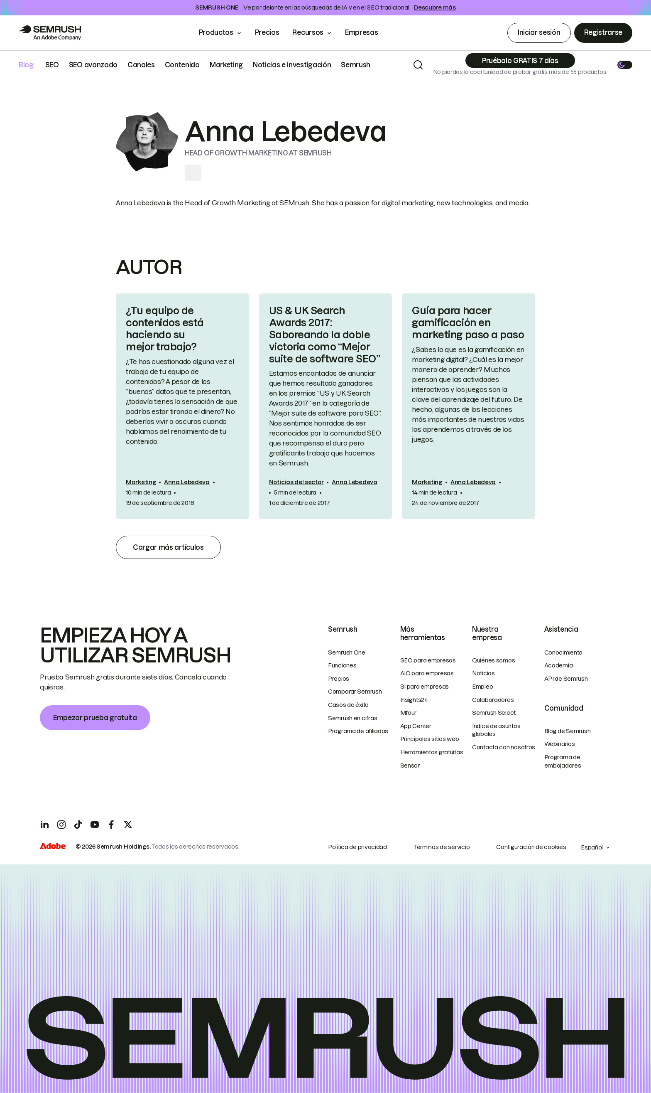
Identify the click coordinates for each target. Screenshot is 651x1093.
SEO (52, 65)
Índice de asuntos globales (496, 730)
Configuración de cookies (531, 847)
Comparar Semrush (355, 691)
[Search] (418, 65)
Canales (141, 65)
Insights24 (414, 700)
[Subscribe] (520, 60)
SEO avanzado (93, 65)
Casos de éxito (348, 705)
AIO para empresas (427, 673)
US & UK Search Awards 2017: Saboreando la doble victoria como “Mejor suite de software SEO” (324, 334)
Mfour (408, 712)
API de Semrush (566, 678)
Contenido (182, 65)
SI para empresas (424, 686)
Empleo (482, 686)
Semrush (355, 65)
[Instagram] (61, 825)
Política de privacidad (357, 847)
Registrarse (603, 32)
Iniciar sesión (539, 32)
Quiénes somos (493, 660)
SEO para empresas (428, 660)
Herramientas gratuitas (431, 752)
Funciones (342, 665)
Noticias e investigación (292, 65)
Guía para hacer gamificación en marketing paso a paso (468, 322)
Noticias (483, 673)
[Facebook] (111, 825)
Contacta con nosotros (503, 747)
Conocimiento (563, 652)
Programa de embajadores (562, 761)
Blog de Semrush (567, 731)
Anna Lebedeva (186, 482)
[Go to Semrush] (50, 32)
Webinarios (559, 744)
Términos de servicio (442, 847)
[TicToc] (78, 825)
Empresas (367, 32)
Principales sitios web (429, 739)
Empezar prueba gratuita (95, 717)
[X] (128, 825)
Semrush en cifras (352, 718)
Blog (26, 65)
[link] (182, 406)
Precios (267, 32)
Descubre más (435, 7)
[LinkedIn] (45, 825)
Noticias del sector (296, 482)
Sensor (410, 765)
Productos (216, 32)
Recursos (307, 32)
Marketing (226, 65)
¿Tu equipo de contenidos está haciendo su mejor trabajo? (165, 328)
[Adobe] (53, 847)
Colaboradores (493, 700)
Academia (558, 665)
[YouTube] (95, 825)
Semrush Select (494, 712)
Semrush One (346, 652)
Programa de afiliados (358, 731)
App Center (415, 726)
